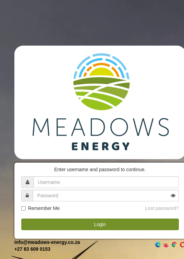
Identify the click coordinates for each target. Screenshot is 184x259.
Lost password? (162, 208)
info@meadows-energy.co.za (47, 242)
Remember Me (44, 208)
